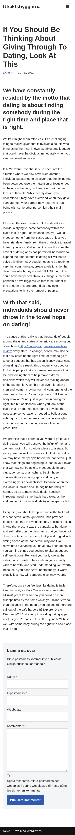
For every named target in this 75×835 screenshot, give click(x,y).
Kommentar (16, 726)
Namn (12, 676)
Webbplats (14, 709)
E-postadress (17, 693)
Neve (6, 831)
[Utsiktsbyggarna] (22, 6)
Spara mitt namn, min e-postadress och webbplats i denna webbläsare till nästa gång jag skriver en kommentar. (37, 785)
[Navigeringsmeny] (67, 6)
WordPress (34, 831)
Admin (10, 72)
